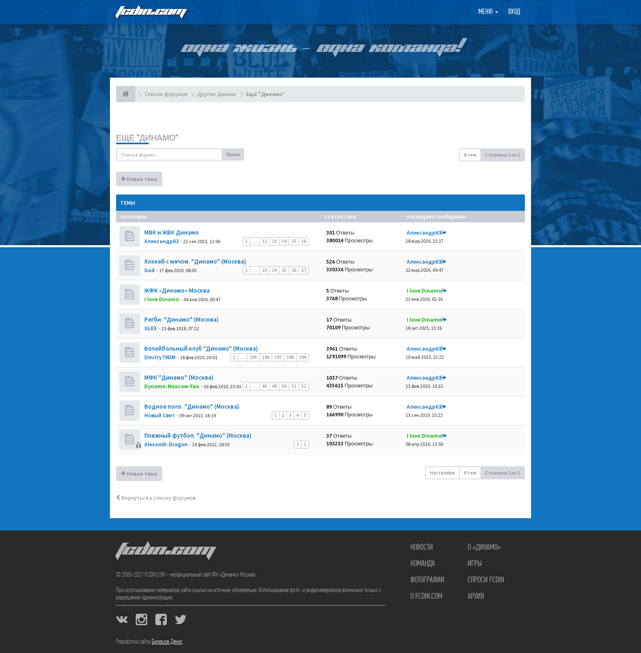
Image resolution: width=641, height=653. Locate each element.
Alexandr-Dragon (166, 444)
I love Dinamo (161, 299)
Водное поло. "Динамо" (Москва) (191, 406)
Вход (514, 12)
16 (303, 241)
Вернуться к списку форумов (156, 497)
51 (293, 386)
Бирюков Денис (167, 642)
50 (284, 386)
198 (290, 357)
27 (303, 270)
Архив (476, 597)
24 (274, 270)
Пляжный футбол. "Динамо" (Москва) (197, 435)
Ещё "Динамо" (147, 137)
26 (293, 270)
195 (253, 357)
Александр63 (161, 241)
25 (284, 270)
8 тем (470, 155)
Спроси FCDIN (486, 580)
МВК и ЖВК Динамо (171, 232)
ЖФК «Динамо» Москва (176, 290)
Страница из (502, 155)
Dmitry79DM (159, 357)
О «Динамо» (484, 547)
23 (264, 270)
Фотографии (427, 580)
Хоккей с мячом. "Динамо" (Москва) (194, 261)
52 (303, 386)
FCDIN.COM (150, 12)
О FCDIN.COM (426, 597)
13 (274, 241)
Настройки (442, 473)
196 (265, 357)
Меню (488, 12)
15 (293, 241)
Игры (475, 564)
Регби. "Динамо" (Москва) (181, 319)
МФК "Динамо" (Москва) (178, 377)
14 (284, 241)
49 (274, 386)
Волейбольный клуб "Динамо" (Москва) (200, 348)
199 (302, 357)
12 (264, 241)
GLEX (150, 328)
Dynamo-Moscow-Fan (171, 386)
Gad (149, 270)
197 (278, 357)
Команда (422, 564)
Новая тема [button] (139, 179)
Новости (421, 547)
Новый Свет (159, 415)
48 (264, 386)
